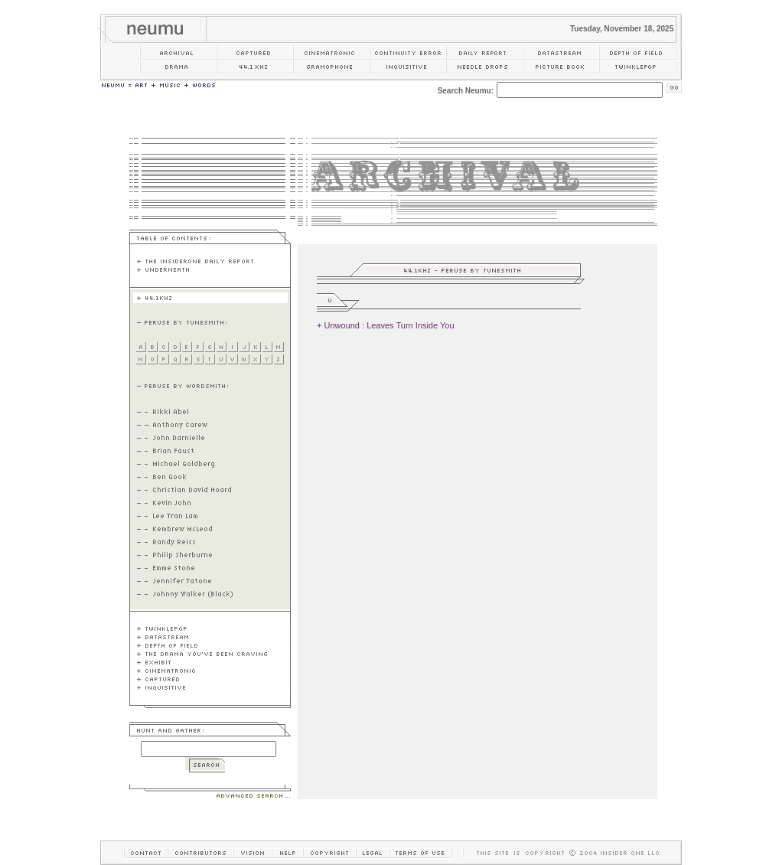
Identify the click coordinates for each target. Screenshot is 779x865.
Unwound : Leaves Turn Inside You (389, 325)
